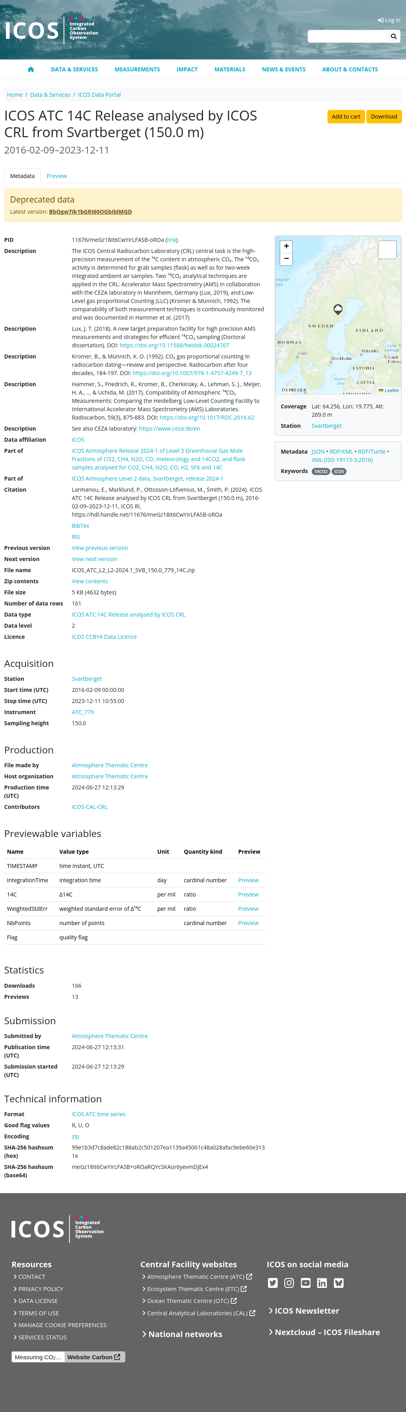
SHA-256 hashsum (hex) (29, 1151)
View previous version (100, 548)
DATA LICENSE (38, 1301)
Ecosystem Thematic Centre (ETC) (193, 1289)
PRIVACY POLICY (40, 1289)
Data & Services (74, 69)
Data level (18, 625)
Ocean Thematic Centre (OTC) (188, 1301)
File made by (21, 765)
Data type (17, 614)
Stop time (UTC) (25, 701)
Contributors (22, 806)
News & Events (284, 69)
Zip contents (21, 581)
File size (15, 592)
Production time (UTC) (26, 791)
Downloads (19, 985)
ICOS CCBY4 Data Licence (104, 636)
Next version (22, 559)
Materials (229, 69)
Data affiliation (25, 439)
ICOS (78, 439)
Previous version (27, 548)
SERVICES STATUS (42, 1337)
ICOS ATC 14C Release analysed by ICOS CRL (129, 614)
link (171, 239)
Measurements (137, 69)
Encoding (16, 1136)
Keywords (294, 471)
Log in (389, 20)
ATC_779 (83, 712)
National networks (185, 1334)
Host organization (29, 776)
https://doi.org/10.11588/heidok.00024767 (174, 345)
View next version (94, 559)
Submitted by (23, 1036)
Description (20, 251)
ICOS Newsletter (307, 1310)
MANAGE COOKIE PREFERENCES (62, 1325)
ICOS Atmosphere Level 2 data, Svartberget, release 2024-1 (148, 478)
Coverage (293, 406)
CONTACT (31, 1276)
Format (14, 1114)
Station (14, 678)
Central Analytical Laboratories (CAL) (197, 1313)
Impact (186, 69)
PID (9, 239)
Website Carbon (90, 1357)
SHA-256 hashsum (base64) (29, 1171)
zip (75, 1136)
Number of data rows (33, 603)
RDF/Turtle (372, 451)
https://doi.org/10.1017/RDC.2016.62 (207, 417)
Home (15, 94)
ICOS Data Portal (99, 94)
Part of (13, 450)
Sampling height (26, 723)
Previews (16, 996)
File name (17, 570)
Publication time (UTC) (27, 1051)
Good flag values (27, 1125)
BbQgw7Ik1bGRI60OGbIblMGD (90, 211)
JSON (319, 451)
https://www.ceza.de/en (170, 428)
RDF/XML (341, 451)
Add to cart (346, 116)
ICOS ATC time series (98, 1114)
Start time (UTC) (26, 690)
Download (384, 116)
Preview (57, 176)
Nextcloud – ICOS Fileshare (327, 1332)
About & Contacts (350, 69)
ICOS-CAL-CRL (89, 806)
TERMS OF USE (38, 1313)
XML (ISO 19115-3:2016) (342, 460)
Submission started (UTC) (31, 1071)
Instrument (20, 712)
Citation (15, 489)
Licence (14, 636)
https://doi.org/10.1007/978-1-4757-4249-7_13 (192, 373)
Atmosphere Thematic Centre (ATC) (195, 1276)
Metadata (22, 176)
